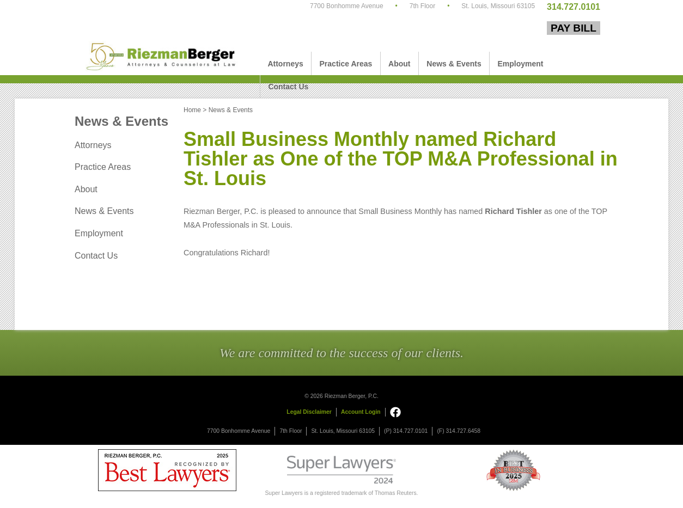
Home (192, 110)
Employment (520, 63)
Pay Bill (573, 28)
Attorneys (285, 63)
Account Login (361, 412)
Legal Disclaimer (309, 412)
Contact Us (288, 86)
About (399, 63)
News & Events (453, 63)
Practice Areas (346, 63)
